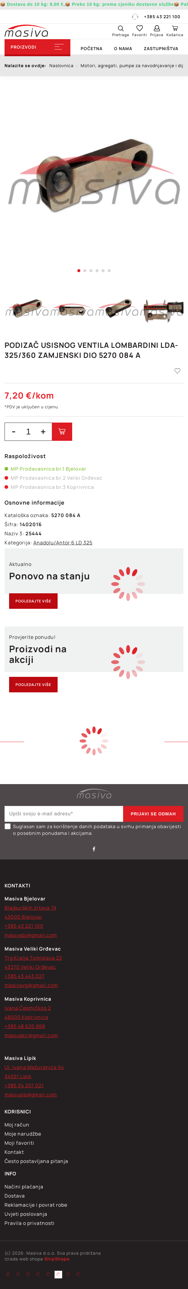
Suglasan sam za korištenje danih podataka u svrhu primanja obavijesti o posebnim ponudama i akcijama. (93, 829)
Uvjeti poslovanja (26, 1214)
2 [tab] (84, 270)
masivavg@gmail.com (31, 985)
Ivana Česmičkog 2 (28, 1008)
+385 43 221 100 (155, 17)
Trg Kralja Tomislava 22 (33, 958)
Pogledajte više (33, 601)
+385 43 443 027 (25, 976)
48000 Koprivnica (26, 1017)
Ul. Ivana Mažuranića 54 (34, 1067)
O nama (123, 48)
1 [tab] (78, 270)
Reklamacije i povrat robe (36, 1205)
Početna (91, 48)
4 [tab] (97, 270)
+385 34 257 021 (24, 1085)
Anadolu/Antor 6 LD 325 (62, 542)
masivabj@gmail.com (31, 935)
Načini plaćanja (24, 1186)
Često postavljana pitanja (36, 1161)
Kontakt (14, 1152)
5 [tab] (103, 270)
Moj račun (17, 1124)
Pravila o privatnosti (30, 1223)
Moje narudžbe (23, 1133)
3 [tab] (90, 270)
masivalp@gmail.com (31, 1094)
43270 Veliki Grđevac (30, 967)
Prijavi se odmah (153, 813)
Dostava (15, 1195)
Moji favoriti (19, 1143)
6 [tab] (109, 270)
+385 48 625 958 (25, 1026)
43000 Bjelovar (23, 917)
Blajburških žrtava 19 (30, 907)
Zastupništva (161, 48)
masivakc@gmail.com (31, 1035)
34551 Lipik (18, 1076)
